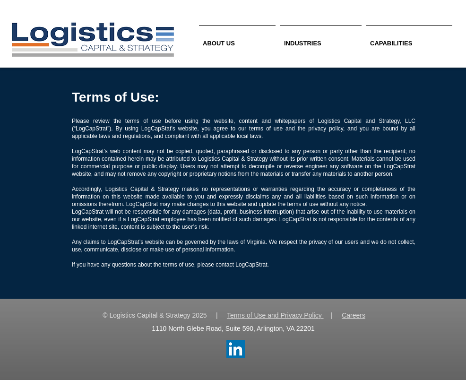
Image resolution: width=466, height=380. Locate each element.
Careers (353, 315)
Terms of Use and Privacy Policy (275, 315)
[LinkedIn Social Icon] (235, 349)
